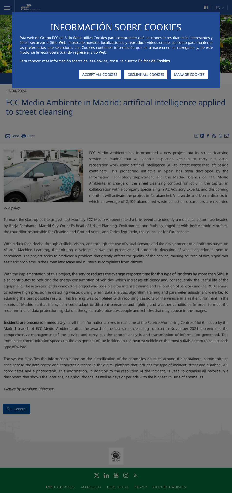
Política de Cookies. (154, 61)
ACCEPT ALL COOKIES (99, 74)
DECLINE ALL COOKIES (146, 74)
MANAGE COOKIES (189, 74)
